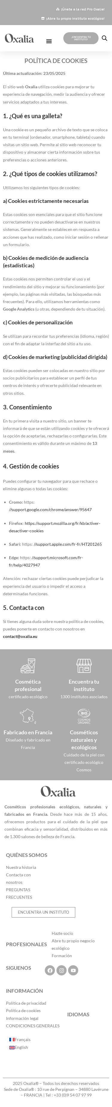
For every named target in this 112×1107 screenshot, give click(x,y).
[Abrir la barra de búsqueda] (105, 38)
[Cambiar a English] (19, 1047)
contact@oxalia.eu (20, 636)
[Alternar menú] (49, 41)
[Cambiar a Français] (19, 1039)
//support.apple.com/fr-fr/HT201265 (68, 544)
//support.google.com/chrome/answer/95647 (50, 509)
